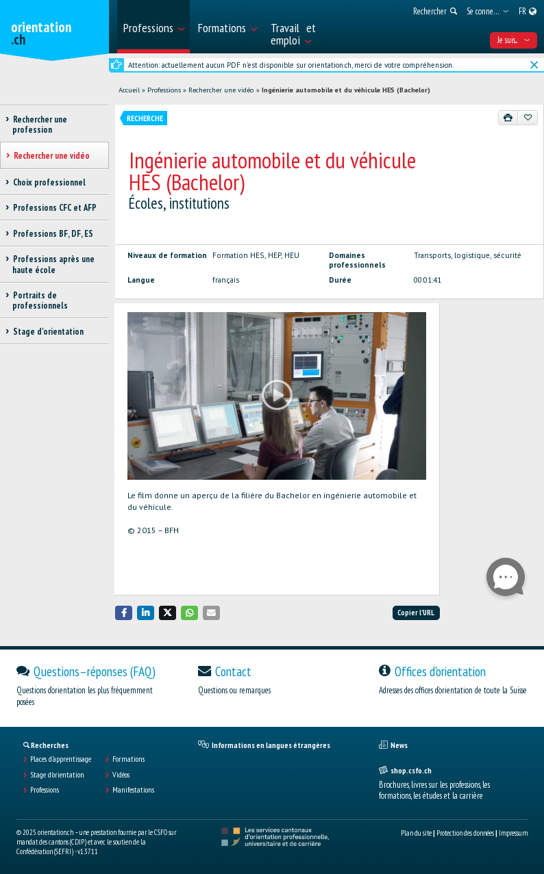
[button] (124, 613)
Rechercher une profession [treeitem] (39, 125)
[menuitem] (153, 26)
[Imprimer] (508, 118)
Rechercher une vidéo (221, 90)
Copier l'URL (415, 612)
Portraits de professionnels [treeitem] (40, 300)
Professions (164, 90)
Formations (128, 759)
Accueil (129, 90)
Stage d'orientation (57, 775)
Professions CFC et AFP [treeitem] (54, 208)
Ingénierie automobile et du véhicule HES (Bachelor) (346, 90)
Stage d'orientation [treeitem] (48, 331)
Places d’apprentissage (60, 759)
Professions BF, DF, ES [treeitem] (52, 234)
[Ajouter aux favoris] (527, 118)
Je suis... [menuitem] (513, 40)
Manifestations (133, 790)
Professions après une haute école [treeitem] (53, 264)
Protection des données (465, 833)
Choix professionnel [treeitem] (49, 182)
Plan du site (416, 833)
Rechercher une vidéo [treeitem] (51, 156)
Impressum (513, 833)
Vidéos (120, 775)
